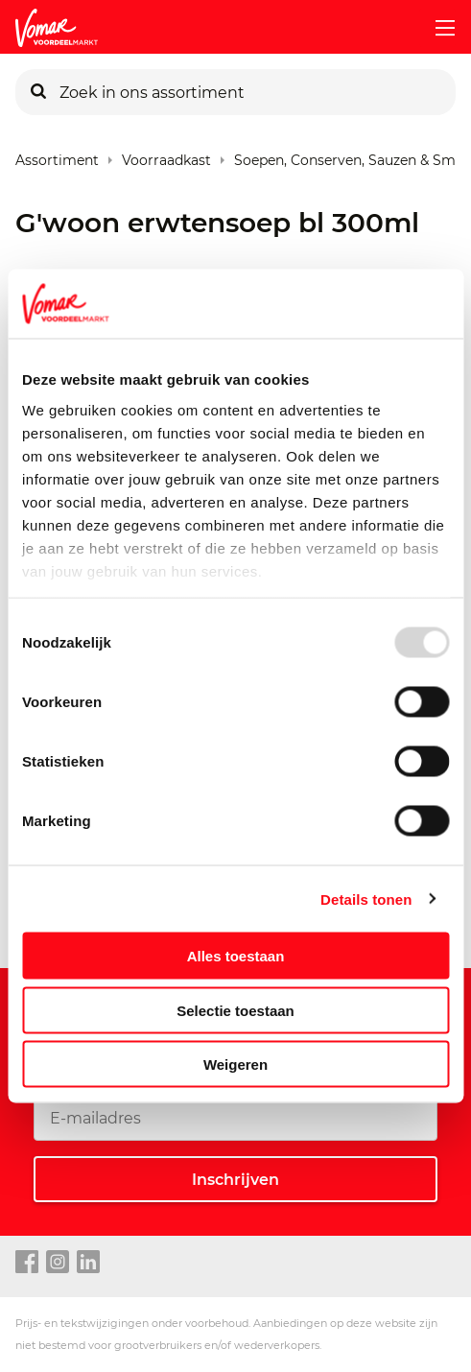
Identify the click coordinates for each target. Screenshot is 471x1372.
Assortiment (57, 156)
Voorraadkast (166, 156)
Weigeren (235, 1064)
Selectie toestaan (235, 1010)
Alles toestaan (236, 956)
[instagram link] (57, 1262)
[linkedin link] (88, 1262)
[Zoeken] (38, 92)
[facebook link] (26, 1262)
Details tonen (366, 898)
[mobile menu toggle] (437, 28)
